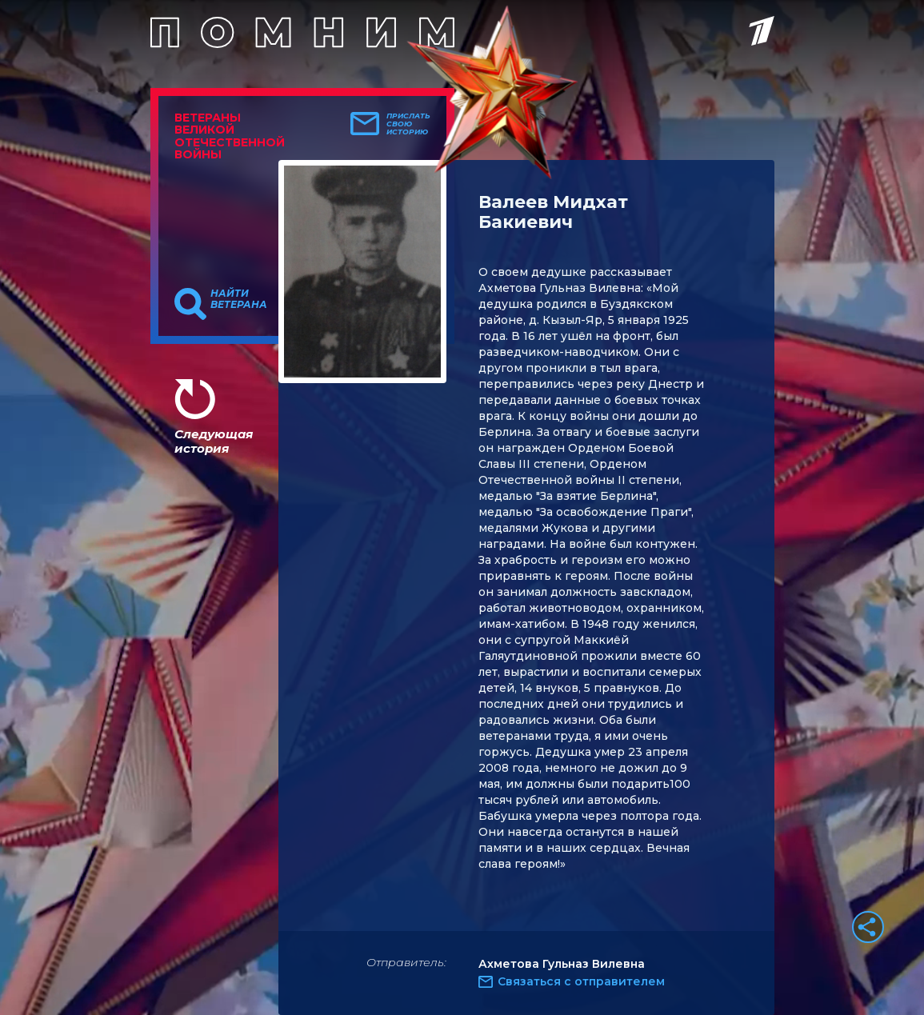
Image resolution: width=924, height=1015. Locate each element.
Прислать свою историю (408, 124)
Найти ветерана (238, 299)
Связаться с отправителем (581, 981)
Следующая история (213, 441)
